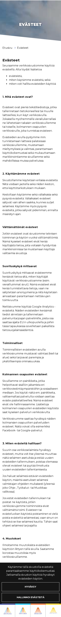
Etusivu (7, 47)
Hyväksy (30, 586)
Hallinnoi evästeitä (30, 597)
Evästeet (22, 47)
